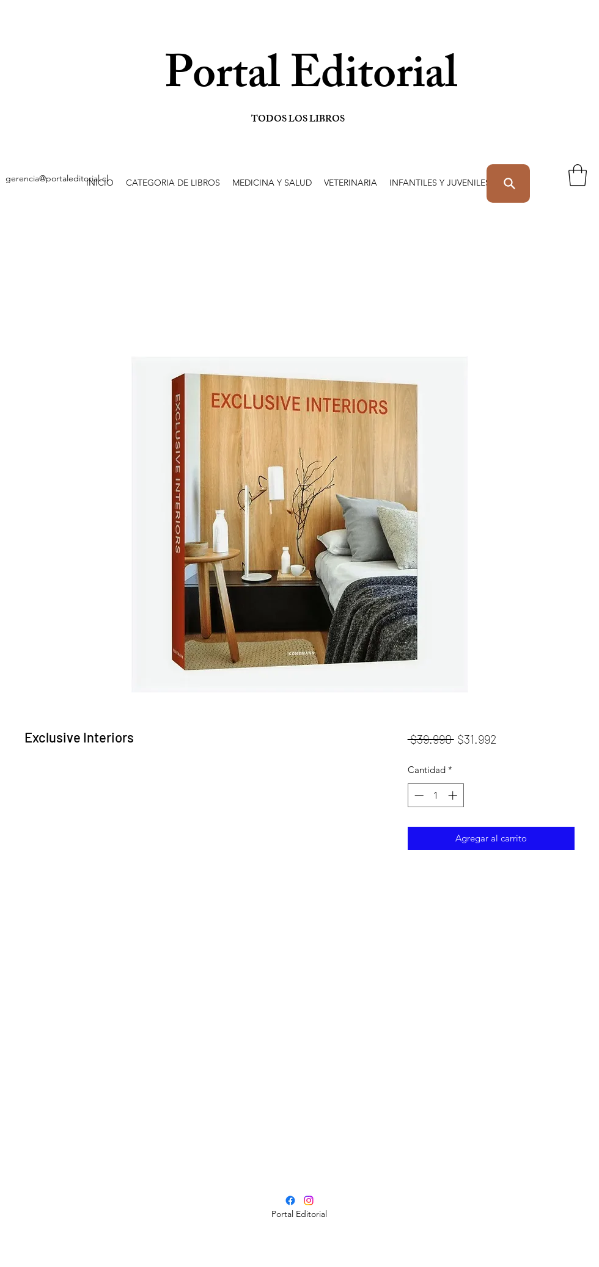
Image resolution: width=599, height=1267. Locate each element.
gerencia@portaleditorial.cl (57, 178)
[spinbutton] (435, 795)
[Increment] (454, 795)
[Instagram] (309, 1200)
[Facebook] (290, 1200)
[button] (173, 182)
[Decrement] (418, 795)
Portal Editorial (252, 79)
